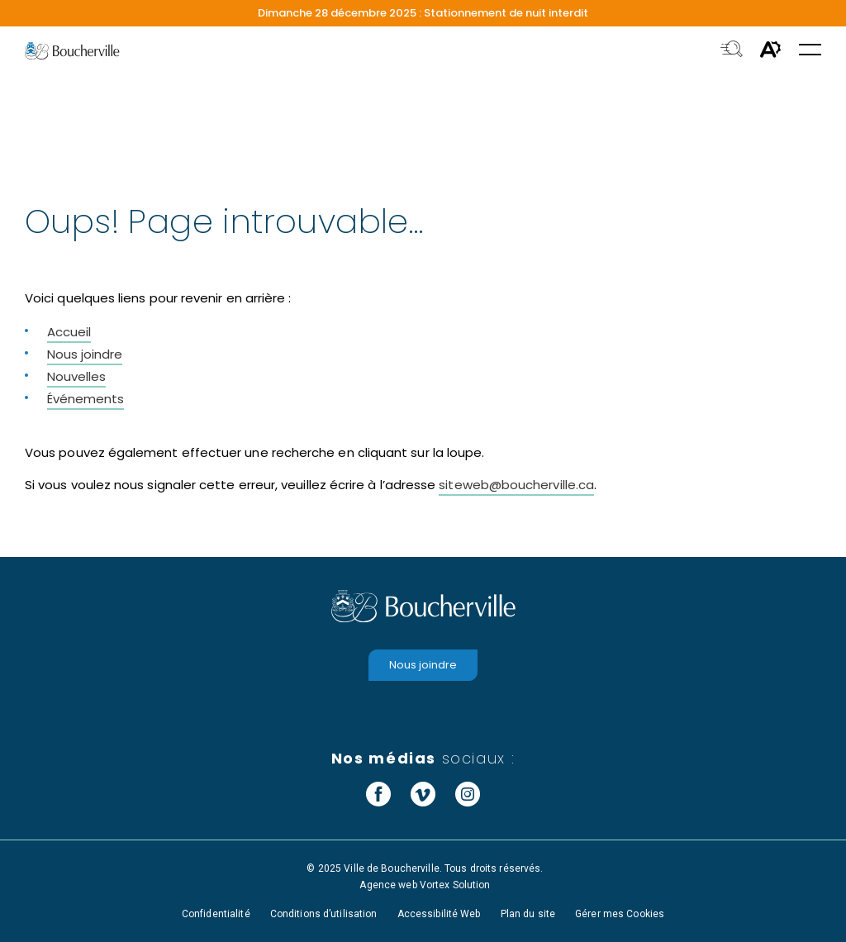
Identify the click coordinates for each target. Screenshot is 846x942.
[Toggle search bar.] (731, 50)
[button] (810, 51)
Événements (85, 398)
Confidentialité (216, 914)
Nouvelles (76, 376)
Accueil (69, 331)
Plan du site (528, 914)
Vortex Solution (455, 885)
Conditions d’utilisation (324, 914)
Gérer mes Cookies (619, 914)
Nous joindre (84, 354)
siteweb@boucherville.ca (516, 484)
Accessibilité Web (439, 914)
